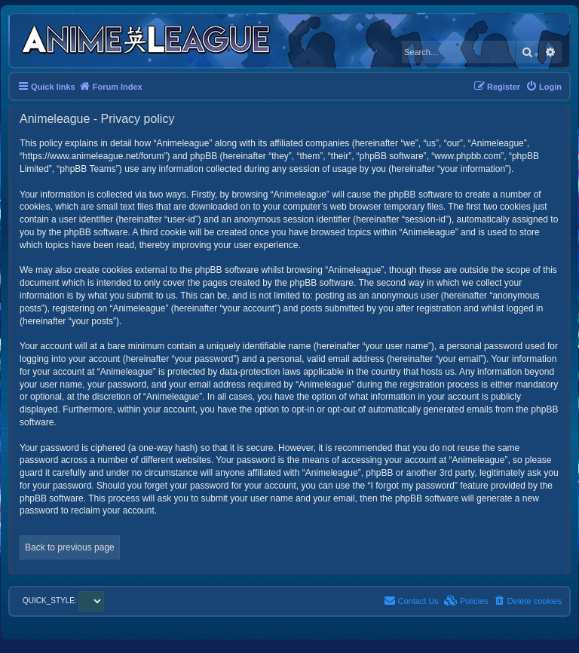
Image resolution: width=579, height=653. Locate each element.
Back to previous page (70, 547)
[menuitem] (543, 87)
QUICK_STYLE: (63, 600)
